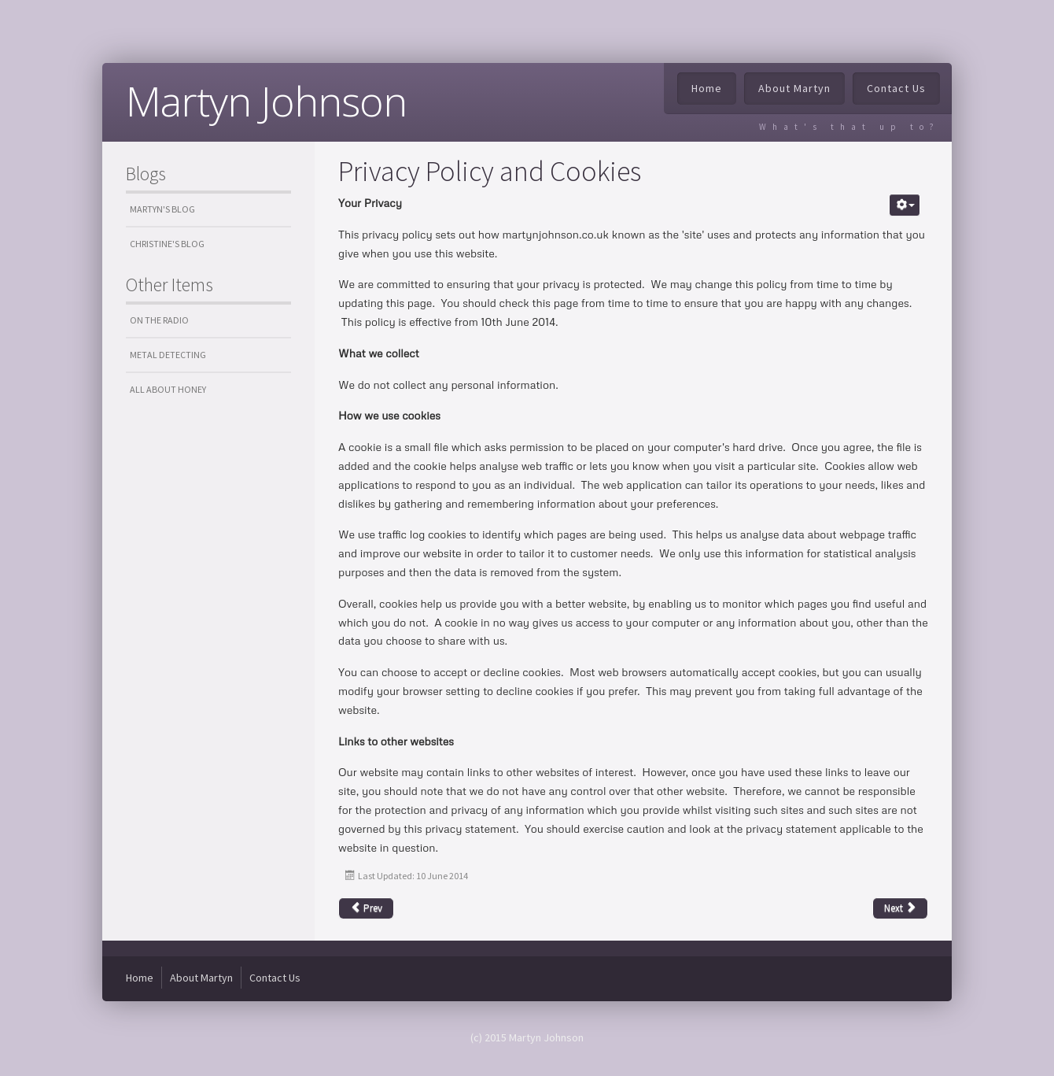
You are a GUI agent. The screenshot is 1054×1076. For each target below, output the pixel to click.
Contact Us (896, 88)
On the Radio (159, 320)
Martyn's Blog (162, 209)
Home (706, 88)
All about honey (168, 389)
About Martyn (794, 88)
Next (900, 908)
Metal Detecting (168, 355)
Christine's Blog (167, 244)
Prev (366, 908)
